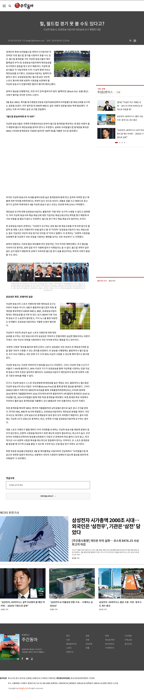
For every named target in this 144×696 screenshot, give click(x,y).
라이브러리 (109, 644)
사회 (68, 640)
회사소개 (11, 678)
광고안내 (128, 644)
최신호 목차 (110, 640)
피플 (87, 648)
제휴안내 (36, 678)
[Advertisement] (27, 163)
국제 (87, 640)
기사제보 (128, 636)
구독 (118, 92)
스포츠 (69, 648)
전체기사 (69, 652)
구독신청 (128, 640)
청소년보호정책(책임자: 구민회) (83, 678)
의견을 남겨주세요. (16, 485)
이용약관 (51, 678)
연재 (107, 636)
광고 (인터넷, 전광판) (24, 678)
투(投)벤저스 (105, 92)
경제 (87, 636)
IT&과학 (89, 644)
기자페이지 (109, 648)
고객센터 (44, 678)
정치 (68, 636)
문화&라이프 (71, 644)
